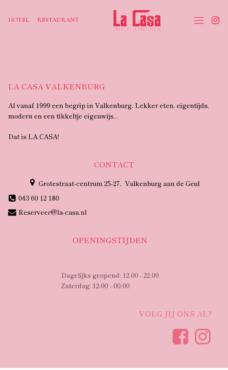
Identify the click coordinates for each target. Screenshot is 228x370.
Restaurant (58, 20)
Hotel (18, 20)
